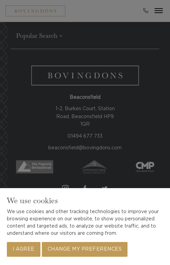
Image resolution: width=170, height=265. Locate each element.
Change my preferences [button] (85, 249)
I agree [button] (24, 249)
